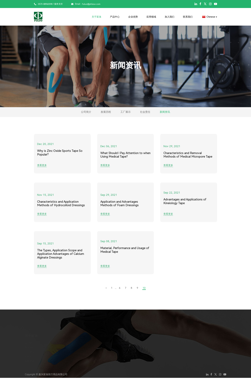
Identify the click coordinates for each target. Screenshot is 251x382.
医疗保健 (143, 355)
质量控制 (105, 341)
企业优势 (133, 17)
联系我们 (188, 17)
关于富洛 (96, 17)
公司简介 (69, 114)
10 (144, 292)
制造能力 (105, 346)
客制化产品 (69, 359)
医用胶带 (67, 346)
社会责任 (153, 114)
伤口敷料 (67, 350)
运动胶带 (67, 341)
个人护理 (143, 350)
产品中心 (115, 17)
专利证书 (105, 350)
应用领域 (151, 17)
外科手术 (143, 346)
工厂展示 (125, 114)
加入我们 (169, 17)
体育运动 (143, 341)
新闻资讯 (181, 114)
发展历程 (97, 114)
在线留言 (218, 346)
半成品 (66, 355)
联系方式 (218, 341)
